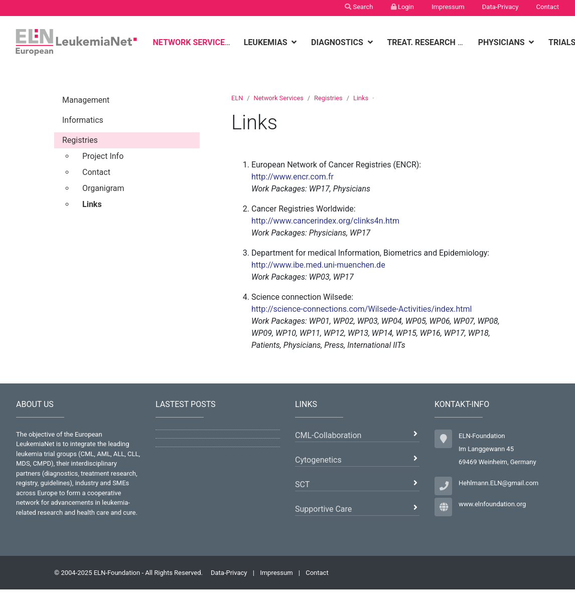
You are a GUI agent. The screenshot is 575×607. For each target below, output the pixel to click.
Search (359, 7)
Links (360, 98)
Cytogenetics (318, 460)
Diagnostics (338, 42)
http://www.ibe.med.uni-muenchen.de (318, 265)
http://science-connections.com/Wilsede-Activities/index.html (361, 309)
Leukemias (267, 42)
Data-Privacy (500, 7)
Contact (547, 7)
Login (402, 7)
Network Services (192, 42)
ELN (237, 98)
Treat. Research (422, 42)
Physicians (502, 42)
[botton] (238, 42)
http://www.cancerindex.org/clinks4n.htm (325, 221)
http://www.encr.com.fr (292, 176)
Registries (328, 98)
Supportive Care (323, 509)
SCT (302, 484)
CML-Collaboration (328, 435)
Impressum (448, 7)
